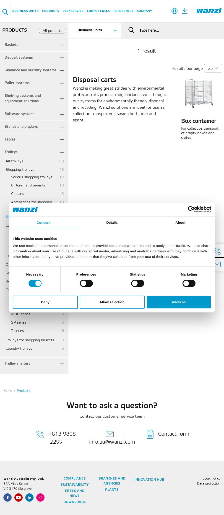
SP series (18, 322)
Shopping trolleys (20, 169)
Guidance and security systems (31, 70)
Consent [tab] (44, 222)
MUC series (20, 314)
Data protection (209, 483)
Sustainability (75, 484)
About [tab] (180, 222)
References (123, 11)
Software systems (20, 114)
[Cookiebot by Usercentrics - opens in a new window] (191, 209)
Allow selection (111, 302)
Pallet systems (17, 83)
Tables (10, 139)
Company (144, 11)
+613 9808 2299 (56, 437)
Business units (25, 11)
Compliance (75, 478)
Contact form (168, 434)
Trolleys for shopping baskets (30, 340)
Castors (17, 194)
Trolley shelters (17, 363)
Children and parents (28, 185)
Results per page (187, 68)
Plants (112, 489)
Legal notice (212, 478)
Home (7, 390)
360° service (73, 11)
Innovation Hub (149, 479)
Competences (98, 11)
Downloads (74, 502)
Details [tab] (112, 222)
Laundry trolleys (19, 348)
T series (17, 331)
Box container (198, 121)
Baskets (11, 45)
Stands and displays (21, 126)
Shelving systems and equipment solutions (23, 98)
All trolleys (14, 161)
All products (52, 31)
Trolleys (11, 152)
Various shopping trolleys (31, 177)
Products (50, 11)
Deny (45, 302)
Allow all (179, 302)
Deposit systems (19, 57)
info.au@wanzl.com (112, 437)
